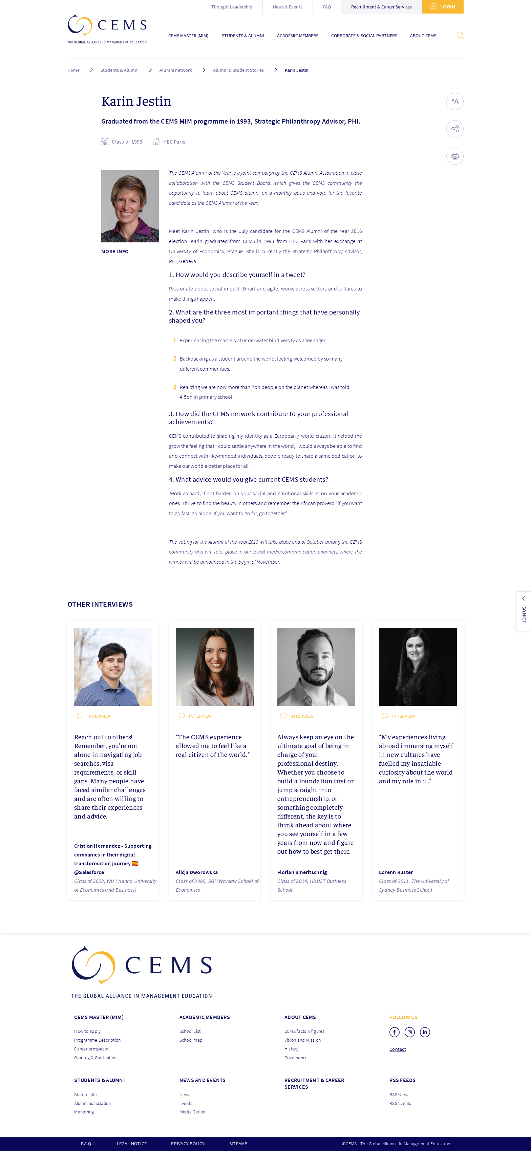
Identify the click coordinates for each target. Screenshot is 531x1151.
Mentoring (84, 1112)
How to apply (87, 1031)
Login (442, 6)
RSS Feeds (402, 1080)
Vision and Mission (302, 1040)
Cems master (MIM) (99, 1017)
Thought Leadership (231, 7)
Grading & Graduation (95, 1058)
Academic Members (297, 36)
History (291, 1049)
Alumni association (92, 1103)
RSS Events (400, 1103)
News (185, 1094)
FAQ (327, 7)
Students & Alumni (243, 36)
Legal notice (132, 1144)
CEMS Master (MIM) (188, 36)
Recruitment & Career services (314, 1083)
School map (191, 1040)
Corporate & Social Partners (364, 36)
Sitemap (238, 1144)
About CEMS (423, 36)
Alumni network (176, 70)
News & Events (287, 7)
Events (185, 1103)
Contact (397, 1049)
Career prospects (91, 1049)
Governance (295, 1058)
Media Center (192, 1112)
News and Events (202, 1080)
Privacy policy (188, 1144)
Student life (85, 1094)
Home (73, 70)
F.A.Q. (86, 1144)
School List (190, 1031)
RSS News (399, 1094)
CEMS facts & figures (304, 1031)
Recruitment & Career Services (381, 7)
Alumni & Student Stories (239, 70)
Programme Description (97, 1040)
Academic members (204, 1017)
